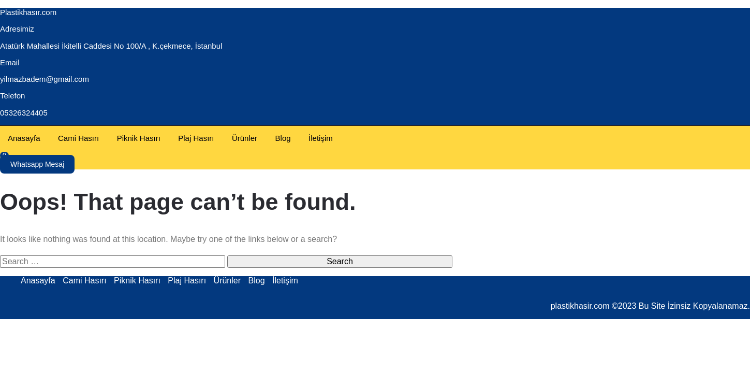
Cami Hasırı (78, 138)
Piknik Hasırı (138, 138)
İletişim (320, 138)
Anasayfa (24, 138)
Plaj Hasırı (196, 138)
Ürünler (244, 138)
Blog (283, 138)
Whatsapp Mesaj (37, 164)
